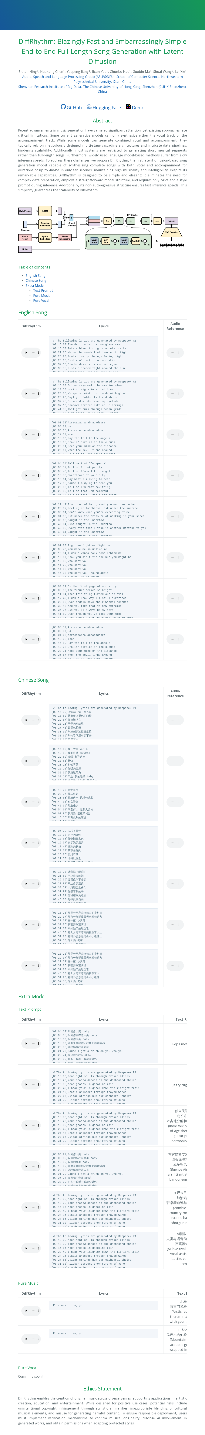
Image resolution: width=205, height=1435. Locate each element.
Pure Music (41, 295)
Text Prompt (43, 290)
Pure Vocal (41, 300)
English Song (35, 275)
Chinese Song (36, 280)
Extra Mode (35, 285)
